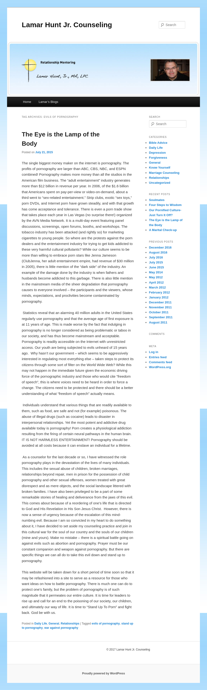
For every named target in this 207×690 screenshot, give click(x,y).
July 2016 (156, 257)
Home (27, 102)
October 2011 (158, 312)
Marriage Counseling (164, 173)
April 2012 (156, 282)
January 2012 (158, 297)
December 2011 (160, 302)
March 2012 (157, 287)
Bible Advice (158, 142)
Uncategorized (159, 182)
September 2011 (161, 317)
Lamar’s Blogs (48, 102)
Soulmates (157, 200)
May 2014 (156, 272)
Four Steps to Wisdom (165, 205)
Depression (157, 152)
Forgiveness (158, 157)
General (53, 623)
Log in (153, 352)
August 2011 (158, 322)
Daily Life (40, 623)
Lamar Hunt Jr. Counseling (67, 25)
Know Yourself (159, 167)
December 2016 (160, 247)
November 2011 (160, 307)
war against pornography (61, 627)
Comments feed (160, 362)
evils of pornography (106, 623)
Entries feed (158, 357)
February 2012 (159, 292)
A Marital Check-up (163, 230)
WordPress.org (160, 367)
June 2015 (156, 267)
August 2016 (158, 252)
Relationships (70, 623)
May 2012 (156, 277)
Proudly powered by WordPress (103, 673)
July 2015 (156, 262)
